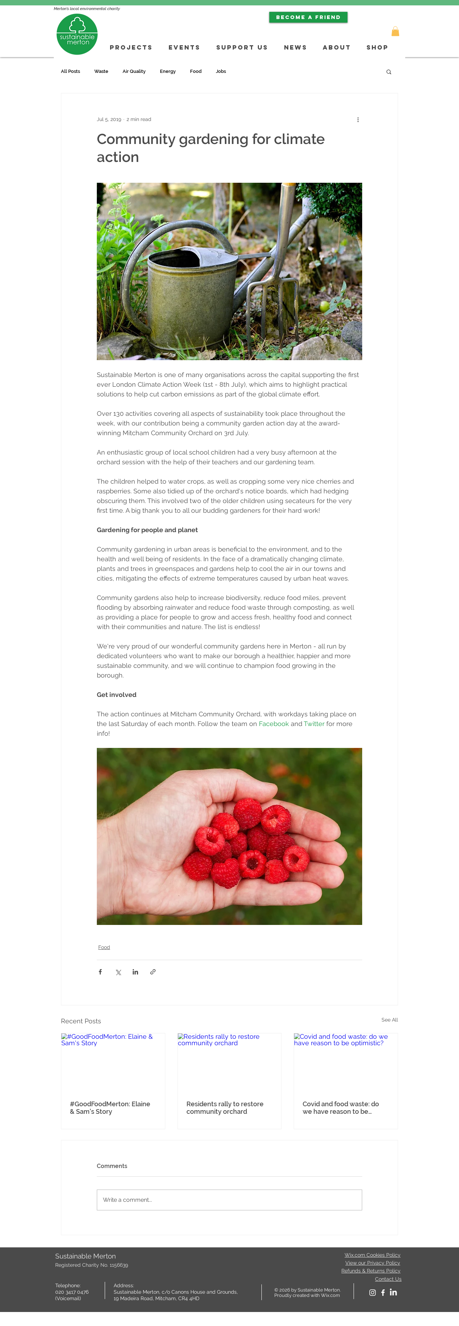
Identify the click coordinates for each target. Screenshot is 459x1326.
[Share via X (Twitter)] (117, 971)
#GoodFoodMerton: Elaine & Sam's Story (110, 1107)
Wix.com (330, 1295)
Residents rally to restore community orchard (225, 1107)
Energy (168, 71)
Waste (101, 71)
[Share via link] (153, 971)
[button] (395, 31)
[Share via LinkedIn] (135, 971)
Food (196, 71)
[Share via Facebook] (100, 971)
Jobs (221, 71)
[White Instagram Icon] (372, 1292)
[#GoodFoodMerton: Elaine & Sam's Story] (113, 1062)
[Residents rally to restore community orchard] (229, 1062)
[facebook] (383, 1292)
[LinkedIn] (393, 1292)
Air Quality (134, 71)
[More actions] (358, 119)
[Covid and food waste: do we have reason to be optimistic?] (346, 1062)
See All (390, 1020)
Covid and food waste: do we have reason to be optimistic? (341, 1107)
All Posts (70, 71)
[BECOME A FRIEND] (308, 17)
